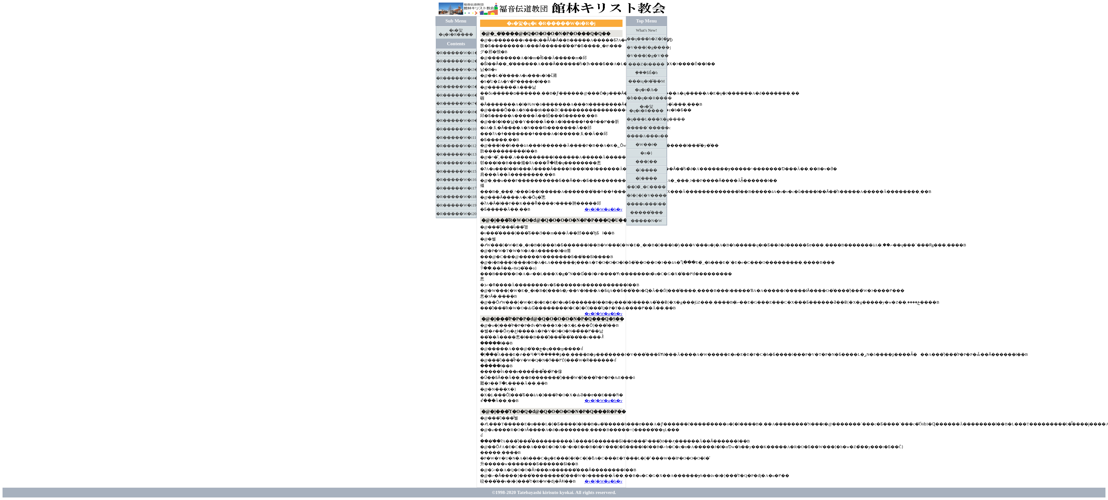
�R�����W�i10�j (456, 129)
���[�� (646, 161)
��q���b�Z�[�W (647, 39)
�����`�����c (647, 128)
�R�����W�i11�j (456, 137)
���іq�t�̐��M (646, 81)
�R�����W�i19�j (456, 205)
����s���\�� (647, 204)
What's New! (646, 30)
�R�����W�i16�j (456, 179)
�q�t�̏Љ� (646, 90)
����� (646, 170)
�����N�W (646, 221)
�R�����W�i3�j (456, 69)
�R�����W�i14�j (456, 163)
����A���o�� (647, 136)
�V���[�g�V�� (647, 55)
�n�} (646, 153)
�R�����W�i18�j (456, 196)
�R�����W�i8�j (456, 112)
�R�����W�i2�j (456, 61)
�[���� (646, 178)
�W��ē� (646, 144)
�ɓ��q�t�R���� (647, 98)
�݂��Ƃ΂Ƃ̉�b (646, 73)
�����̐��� (646, 212)
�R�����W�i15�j (456, 171)
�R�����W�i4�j (456, 78)
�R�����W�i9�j (456, 120)
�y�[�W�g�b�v (604, 209)
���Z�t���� (646, 64)
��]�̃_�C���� (646, 187)
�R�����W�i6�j (456, 95)
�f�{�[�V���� (647, 195)
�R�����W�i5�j (456, 86)
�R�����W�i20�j (456, 214)
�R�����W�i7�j (456, 103)
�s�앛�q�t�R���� (456, 32)
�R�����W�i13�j (456, 154)
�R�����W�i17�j (456, 188)
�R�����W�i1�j (456, 53)
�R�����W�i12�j (456, 146)
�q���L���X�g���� (647, 119)
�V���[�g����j (647, 47)
